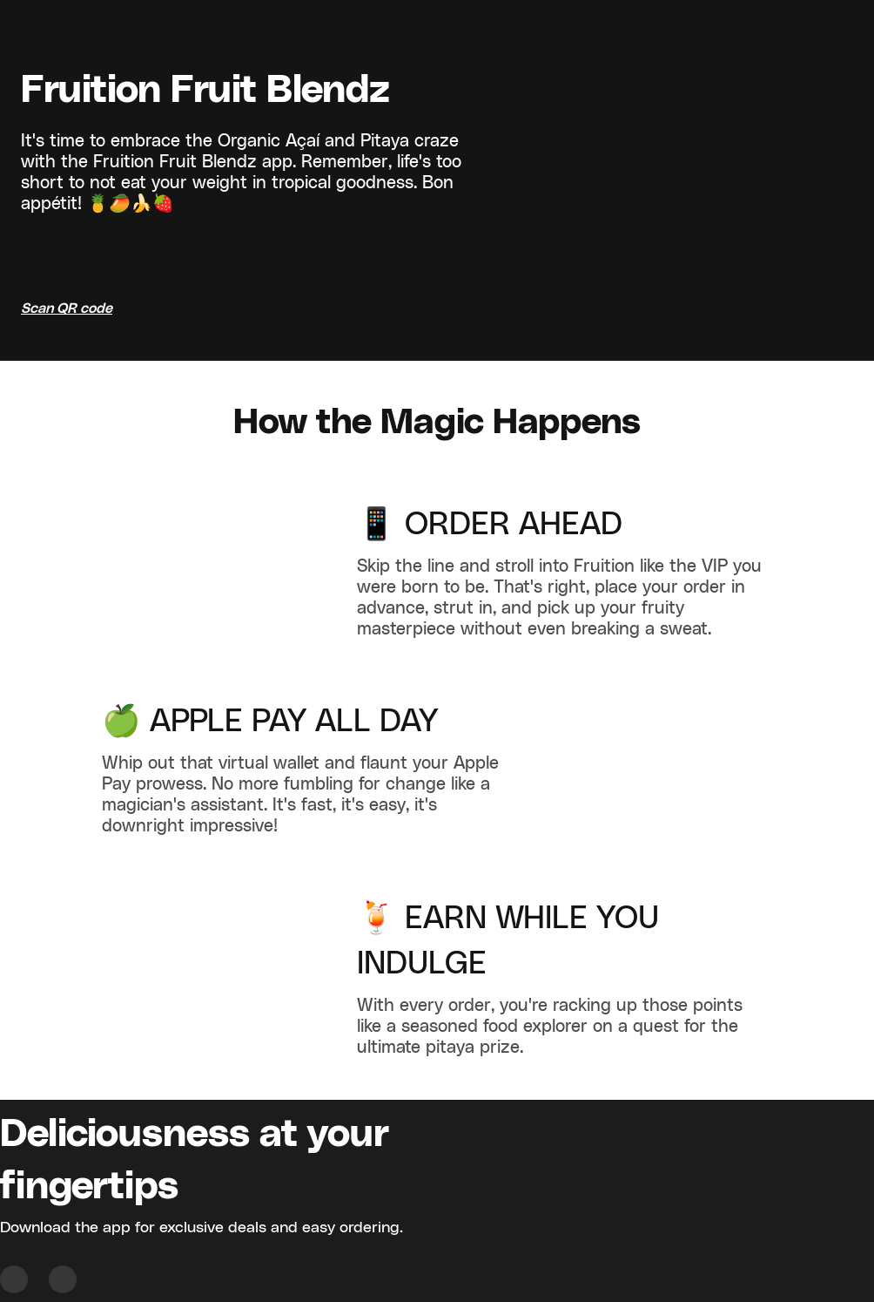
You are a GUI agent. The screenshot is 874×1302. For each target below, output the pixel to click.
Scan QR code (66, 308)
